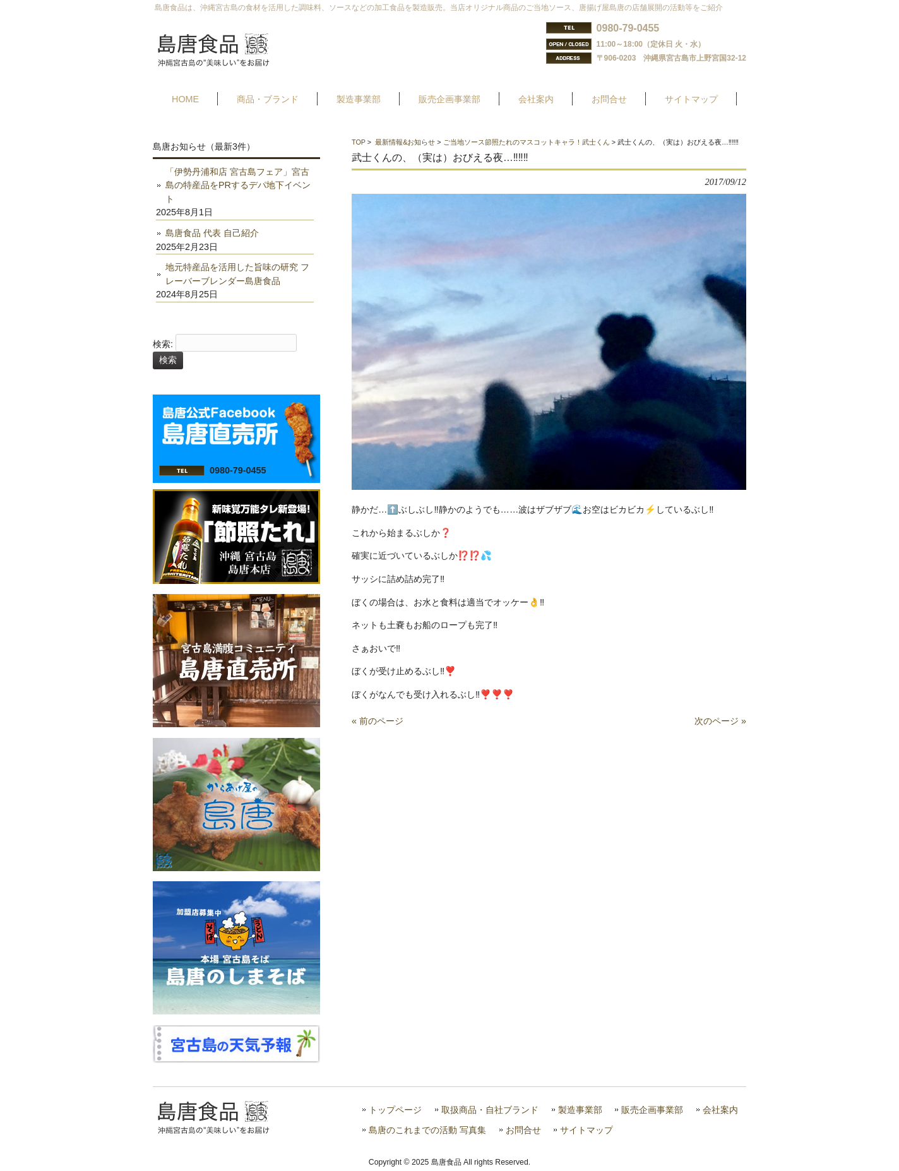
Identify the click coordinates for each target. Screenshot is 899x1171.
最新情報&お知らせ (405, 142)
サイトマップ (586, 1130)
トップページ (395, 1110)
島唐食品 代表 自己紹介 (212, 233)
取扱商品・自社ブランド (490, 1110)
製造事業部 (580, 1110)
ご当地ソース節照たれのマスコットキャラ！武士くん (526, 142)
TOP (359, 142)
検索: (163, 344)
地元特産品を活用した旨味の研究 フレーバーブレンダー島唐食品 (237, 274)
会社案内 (720, 1110)
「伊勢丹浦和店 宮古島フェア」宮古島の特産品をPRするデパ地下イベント (238, 185)
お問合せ (523, 1130)
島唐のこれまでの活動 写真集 (427, 1130)
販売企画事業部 (652, 1110)
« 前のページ (377, 721)
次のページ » (720, 721)
